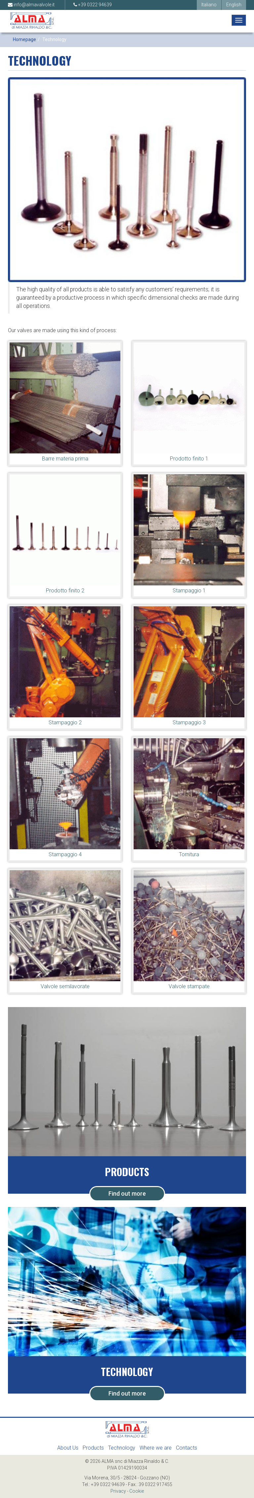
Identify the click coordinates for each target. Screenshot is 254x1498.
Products (93, 1448)
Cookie (136, 1491)
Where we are (156, 1448)
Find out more (127, 1193)
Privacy (118, 1491)
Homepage (24, 39)
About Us (67, 1448)
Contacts (186, 1448)
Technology (121, 1448)
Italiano (209, 4)
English (233, 4)
